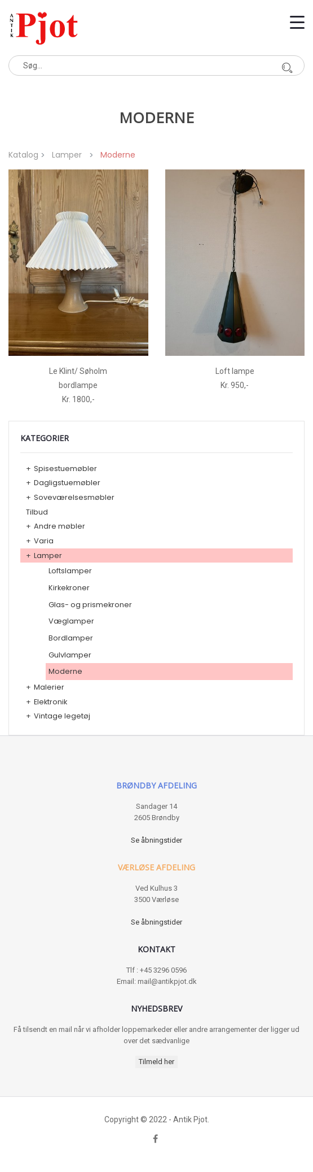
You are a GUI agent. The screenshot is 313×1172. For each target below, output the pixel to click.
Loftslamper (70, 571)
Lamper (67, 154)
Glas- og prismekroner (90, 604)
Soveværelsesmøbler (74, 497)
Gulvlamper (70, 655)
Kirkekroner (69, 587)
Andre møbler (59, 526)
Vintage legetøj (62, 716)
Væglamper (71, 621)
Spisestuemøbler (65, 468)
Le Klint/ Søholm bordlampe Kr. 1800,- (78, 385)
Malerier (49, 687)
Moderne (65, 671)
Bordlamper (71, 638)
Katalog (23, 154)
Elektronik (50, 702)
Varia (44, 541)
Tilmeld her (156, 1061)
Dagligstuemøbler (67, 482)
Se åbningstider (156, 840)
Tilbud (37, 512)
